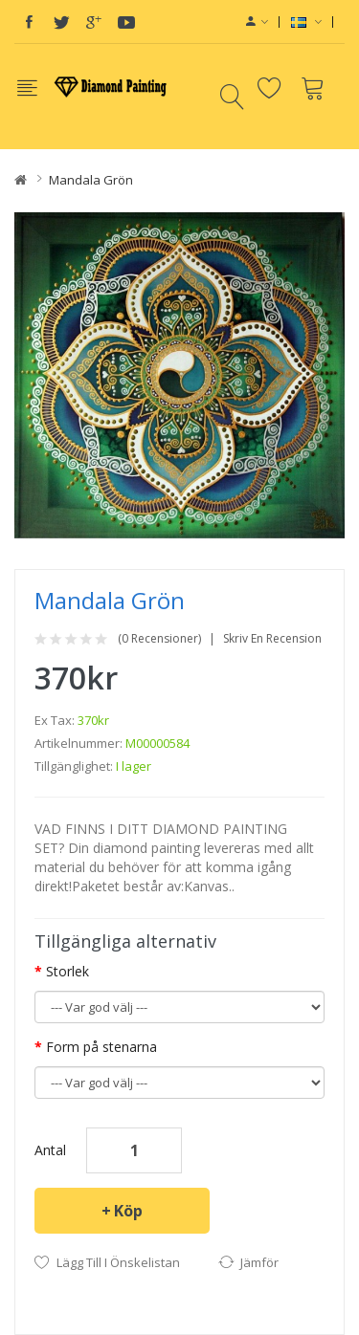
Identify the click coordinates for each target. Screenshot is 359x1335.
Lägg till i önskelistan (118, 1262)
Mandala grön (91, 179)
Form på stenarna (101, 1047)
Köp (128, 1210)
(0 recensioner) (159, 639)
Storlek (67, 971)
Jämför (259, 1262)
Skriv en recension (272, 639)
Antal (50, 1150)
